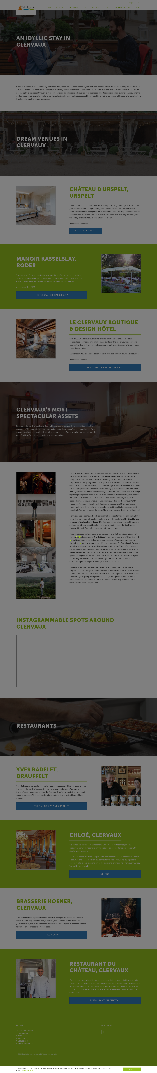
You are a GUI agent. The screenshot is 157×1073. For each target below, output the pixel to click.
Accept (131, 1069)
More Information (27, 1070)
